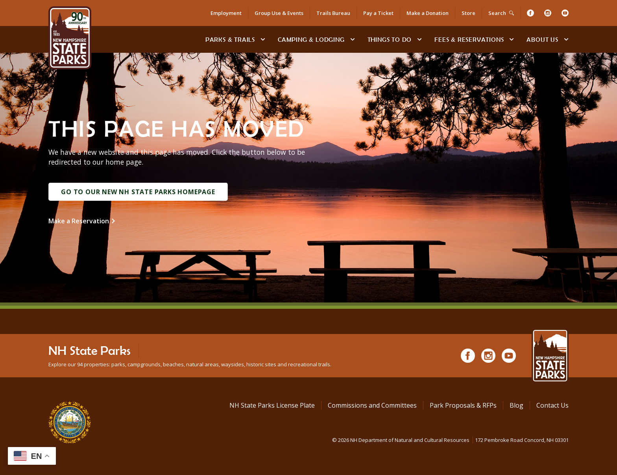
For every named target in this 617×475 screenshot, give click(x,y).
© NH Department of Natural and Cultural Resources (450, 439)
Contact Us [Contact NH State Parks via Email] (552, 405)
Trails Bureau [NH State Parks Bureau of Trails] (333, 13)
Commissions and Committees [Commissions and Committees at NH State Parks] (372, 405)
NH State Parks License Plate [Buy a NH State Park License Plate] (272, 405)
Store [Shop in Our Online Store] (468, 13)
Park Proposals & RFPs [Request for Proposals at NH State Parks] (463, 405)
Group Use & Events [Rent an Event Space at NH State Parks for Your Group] (279, 13)
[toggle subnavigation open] (262, 39)
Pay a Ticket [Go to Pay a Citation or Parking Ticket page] (378, 13)
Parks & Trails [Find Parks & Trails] (230, 39)
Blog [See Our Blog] (516, 405)
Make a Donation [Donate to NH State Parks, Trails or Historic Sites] (427, 13)
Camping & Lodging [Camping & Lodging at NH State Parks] (311, 39)
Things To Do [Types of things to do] (390, 39)
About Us (542, 39)
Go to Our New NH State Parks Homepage (138, 191)
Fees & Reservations (469, 39)
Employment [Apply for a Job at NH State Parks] (226, 13)
